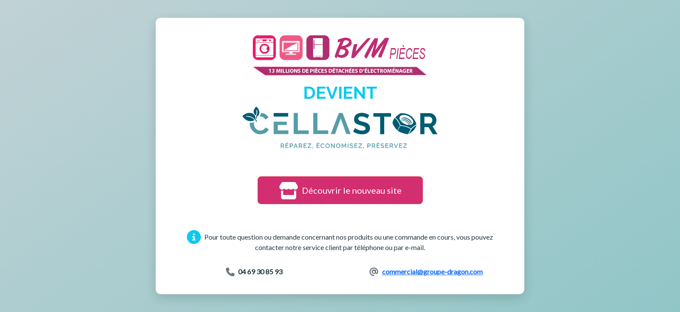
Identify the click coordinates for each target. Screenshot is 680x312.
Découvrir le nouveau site (340, 190)
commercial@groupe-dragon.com (432, 271)
